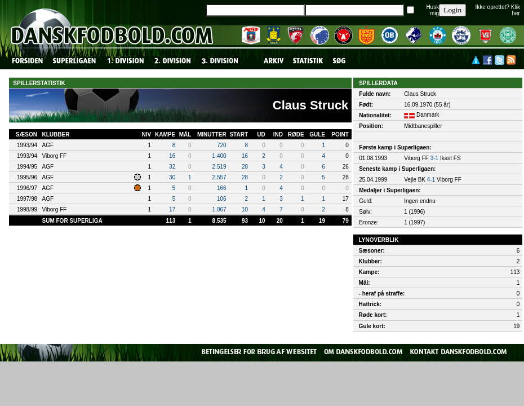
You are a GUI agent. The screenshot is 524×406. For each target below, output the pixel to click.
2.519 (219, 167)
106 (222, 199)
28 (245, 167)
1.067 (219, 209)
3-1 (434, 158)
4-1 (431, 179)
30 (172, 177)
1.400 (219, 156)
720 (222, 145)
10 (245, 209)
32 (172, 167)
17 (172, 209)
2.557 (219, 177)
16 (172, 156)
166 (222, 188)
